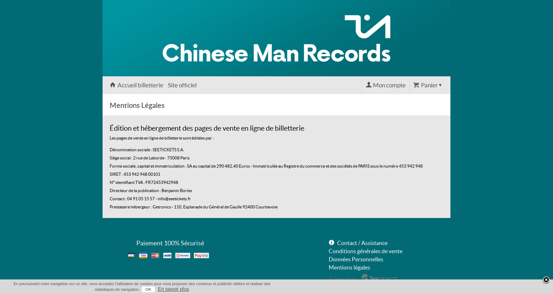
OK (148, 289)
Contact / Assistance (362, 243)
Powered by (343, 279)
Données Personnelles (356, 259)
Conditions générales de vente (366, 251)
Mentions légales (349, 267)
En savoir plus (173, 289)
